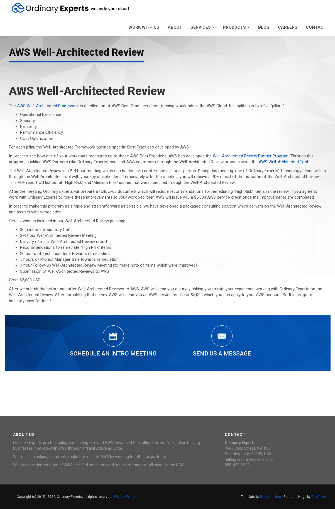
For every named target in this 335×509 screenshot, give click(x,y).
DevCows (318, 497)
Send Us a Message (222, 341)
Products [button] (236, 27)
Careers (287, 27)
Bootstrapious (271, 497)
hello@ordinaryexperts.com (249, 459)
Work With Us (143, 27)
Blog (264, 27)
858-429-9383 (237, 465)
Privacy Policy (124, 497)
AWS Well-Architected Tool (283, 161)
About (175, 27)
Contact (316, 27)
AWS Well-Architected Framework (48, 105)
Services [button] (202, 27)
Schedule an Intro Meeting (113, 341)
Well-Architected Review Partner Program (250, 156)
